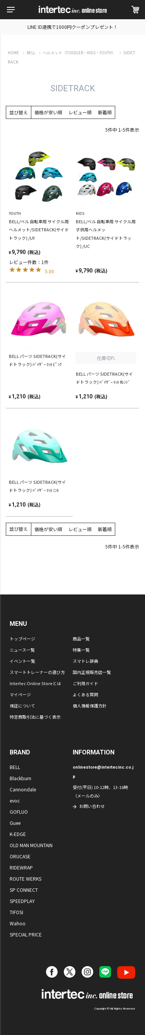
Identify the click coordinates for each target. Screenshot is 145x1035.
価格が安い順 (48, 112)
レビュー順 (80, 112)
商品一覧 (81, 638)
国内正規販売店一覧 (92, 672)
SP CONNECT (24, 889)
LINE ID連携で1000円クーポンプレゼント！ (72, 26)
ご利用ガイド (85, 683)
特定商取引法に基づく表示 (35, 717)
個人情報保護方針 (90, 705)
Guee (15, 822)
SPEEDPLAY (22, 901)
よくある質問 (85, 694)
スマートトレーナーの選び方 (37, 672)
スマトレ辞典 (85, 661)
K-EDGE (18, 834)
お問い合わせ (92, 806)
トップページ (22, 638)
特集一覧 (81, 650)
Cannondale (23, 789)
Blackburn (20, 778)
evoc (15, 800)
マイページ (20, 694)
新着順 (105, 112)
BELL (31, 52)
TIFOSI (16, 912)
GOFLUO (19, 811)
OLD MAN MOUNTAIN (31, 845)
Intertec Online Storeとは (35, 683)
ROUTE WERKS (25, 878)
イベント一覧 (22, 661)
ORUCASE (20, 856)
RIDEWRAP (21, 867)
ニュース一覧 (22, 650)
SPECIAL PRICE (26, 934)
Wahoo (18, 923)
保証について (22, 705)
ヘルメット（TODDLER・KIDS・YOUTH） (79, 52)
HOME (13, 52)
